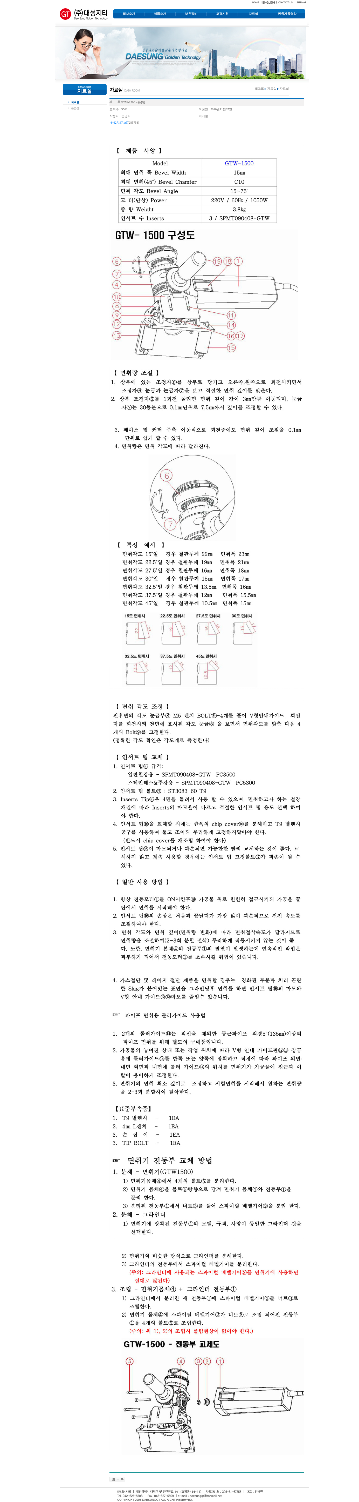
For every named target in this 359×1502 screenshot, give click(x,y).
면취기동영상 (287, 14)
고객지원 (222, 14)
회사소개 (129, 14)
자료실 (253, 14)
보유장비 (191, 14)
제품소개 (160, 14)
